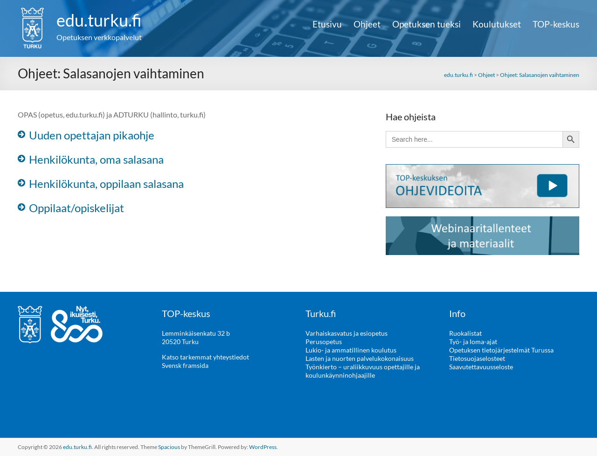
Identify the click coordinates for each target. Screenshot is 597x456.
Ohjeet (367, 24)
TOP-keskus (556, 24)
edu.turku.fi (99, 20)
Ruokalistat (465, 333)
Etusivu (327, 24)
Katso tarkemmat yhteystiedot (205, 357)
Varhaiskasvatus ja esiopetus (346, 333)
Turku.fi (320, 313)
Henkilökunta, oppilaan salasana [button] (106, 183)
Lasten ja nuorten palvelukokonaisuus (359, 358)
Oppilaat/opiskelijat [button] (76, 207)
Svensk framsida (185, 365)
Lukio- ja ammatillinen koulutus (350, 350)
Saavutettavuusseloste (481, 367)
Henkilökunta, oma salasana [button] (96, 159)
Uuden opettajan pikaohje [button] (91, 135)
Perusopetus (323, 341)
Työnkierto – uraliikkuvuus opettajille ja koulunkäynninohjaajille (362, 371)
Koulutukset (496, 24)
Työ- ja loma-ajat (473, 341)
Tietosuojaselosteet (477, 358)
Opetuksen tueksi (426, 24)
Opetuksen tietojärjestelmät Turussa (501, 350)
